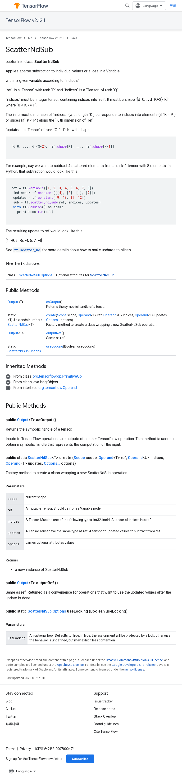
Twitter (11, 716)
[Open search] (127, 6)
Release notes (104, 709)
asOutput (53, 302)
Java (74, 38)
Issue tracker (103, 701)
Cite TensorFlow (106, 731)
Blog (9, 701)
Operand (84, 315)
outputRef (54, 333)
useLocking (54, 346)
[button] (44, 376)
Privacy (25, 749)
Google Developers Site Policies (133, 664)
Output (13, 302)
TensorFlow (14, 38)
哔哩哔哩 (12, 724)
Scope (62, 315)
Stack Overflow (105, 716)
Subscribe (80, 759)
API (30, 38)
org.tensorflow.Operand (57, 387)
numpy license (134, 669)
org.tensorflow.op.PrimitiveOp (57, 376)
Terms (10, 749)
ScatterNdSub (102, 275)
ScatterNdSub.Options (35, 275)
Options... (53, 320)
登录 (173, 6)
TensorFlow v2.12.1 (25, 20)
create (51, 315)
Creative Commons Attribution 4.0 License (134, 660)
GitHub (11, 709)
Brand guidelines (106, 724)
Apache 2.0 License (70, 664)
